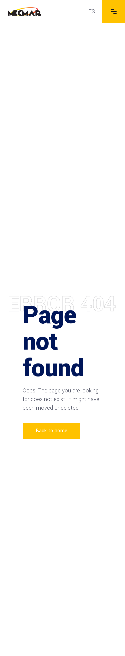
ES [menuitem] (92, 11)
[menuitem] (92, 11)
